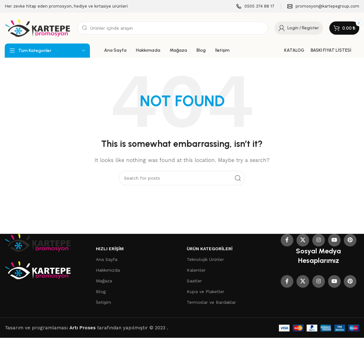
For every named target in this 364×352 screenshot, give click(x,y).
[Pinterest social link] (350, 240)
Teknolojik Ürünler (205, 259)
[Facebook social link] (287, 240)
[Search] (172, 28)
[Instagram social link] (318, 240)
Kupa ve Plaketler (205, 291)
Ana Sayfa (106, 259)
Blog (101, 291)
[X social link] (302, 240)
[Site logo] (38, 28)
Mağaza (104, 280)
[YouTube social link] (334, 240)
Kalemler (196, 270)
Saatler (194, 280)
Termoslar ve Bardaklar (211, 302)
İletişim (103, 302)
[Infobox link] (255, 6)
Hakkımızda (108, 270)
